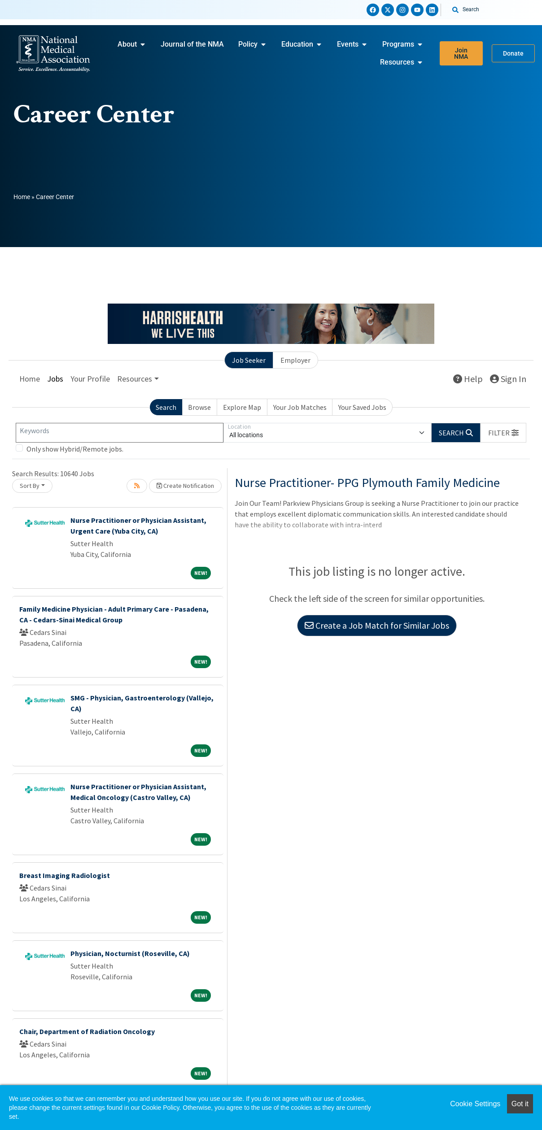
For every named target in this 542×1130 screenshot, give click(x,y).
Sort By (29, 486)
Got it (520, 1104)
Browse (199, 407)
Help (468, 378)
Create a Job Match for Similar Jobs (377, 625)
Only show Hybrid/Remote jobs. (74, 448)
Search (166, 407)
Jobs (55, 379)
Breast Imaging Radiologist (64, 875)
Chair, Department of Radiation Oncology (87, 1031)
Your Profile (90, 379)
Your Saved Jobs (362, 407)
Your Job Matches (300, 407)
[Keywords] (119, 433)
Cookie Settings (475, 1104)
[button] (503, 433)
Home (21, 196)
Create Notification (185, 486)
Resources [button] (134, 379)
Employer (295, 360)
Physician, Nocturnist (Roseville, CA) (130, 953)
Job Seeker (249, 360)
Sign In (508, 378)
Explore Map (242, 407)
